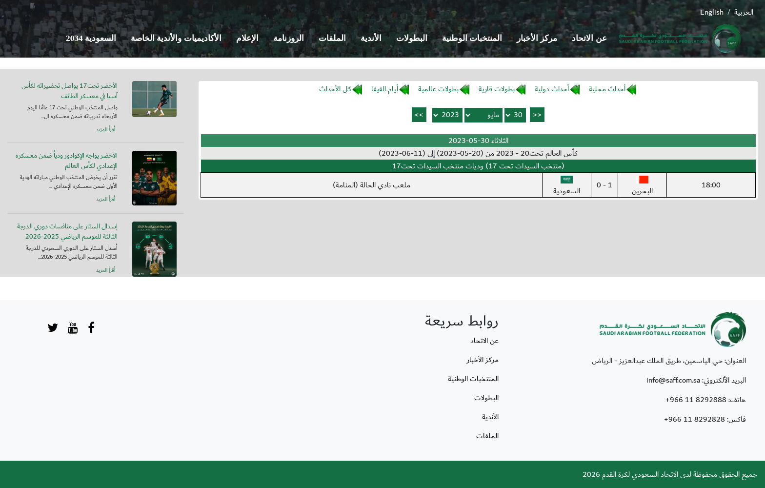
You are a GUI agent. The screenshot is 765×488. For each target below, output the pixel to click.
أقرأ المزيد (105, 129)
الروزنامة (288, 38)
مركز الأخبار (537, 38)
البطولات (411, 38)
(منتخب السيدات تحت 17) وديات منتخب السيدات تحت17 (478, 166)
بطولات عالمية (438, 88)
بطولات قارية (497, 88)
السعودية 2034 (91, 38)
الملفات (332, 38)
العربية (743, 12)
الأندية (371, 38)
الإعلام (247, 38)
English (712, 12)
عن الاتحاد (589, 38)
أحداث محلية (607, 88)
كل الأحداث (335, 88)
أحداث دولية (552, 88)
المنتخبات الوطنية (472, 38)
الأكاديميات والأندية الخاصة (176, 38)
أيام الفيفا (384, 88)
